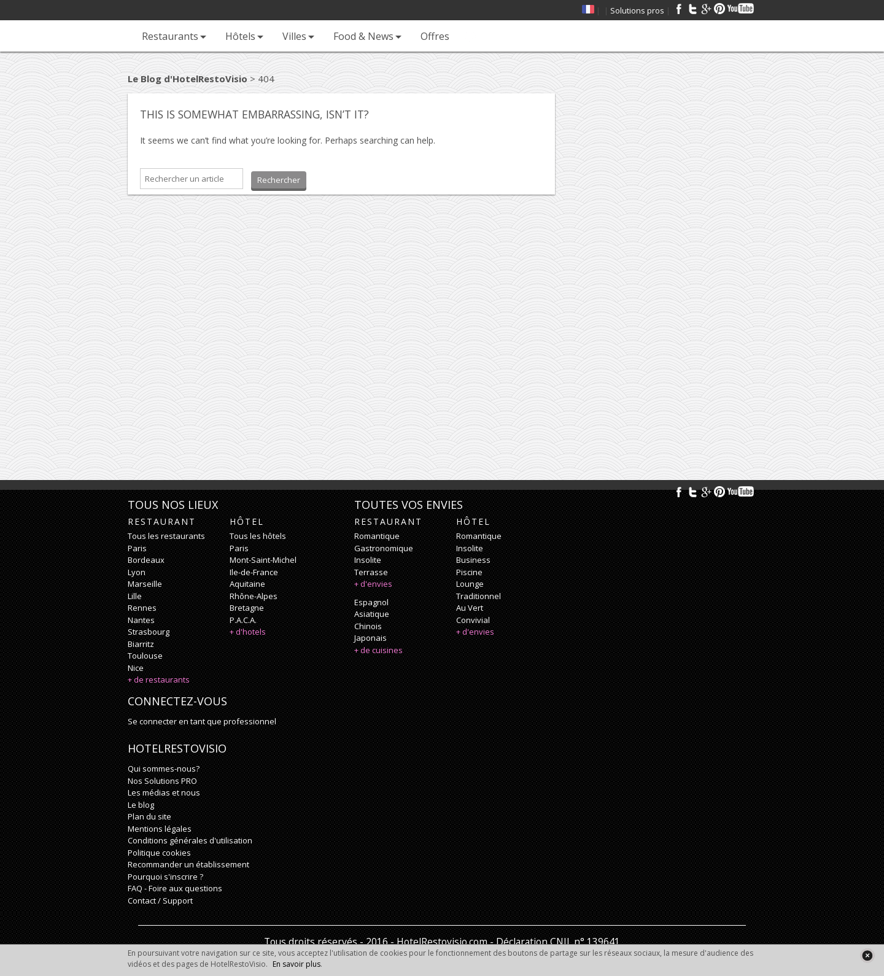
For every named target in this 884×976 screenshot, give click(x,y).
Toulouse (145, 655)
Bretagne (247, 607)
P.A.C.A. (243, 619)
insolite (367, 559)
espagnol (371, 602)
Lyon (136, 572)
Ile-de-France (254, 572)
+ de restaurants (159, 679)
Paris (137, 548)
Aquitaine (247, 583)
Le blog (141, 804)
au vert (469, 607)
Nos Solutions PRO (162, 780)
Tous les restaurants (166, 535)
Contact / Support (160, 900)
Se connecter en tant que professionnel (202, 721)
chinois (368, 626)
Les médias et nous (164, 792)
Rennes (142, 607)
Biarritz (141, 643)
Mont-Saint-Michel (263, 559)
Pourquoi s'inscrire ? (165, 876)
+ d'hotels (248, 631)
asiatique (371, 613)
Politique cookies (159, 852)
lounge (470, 583)
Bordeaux (146, 559)
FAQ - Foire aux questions (175, 888)
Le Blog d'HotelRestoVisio (187, 78)
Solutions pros (637, 10)
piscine (469, 572)
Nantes (141, 619)
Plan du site (149, 816)
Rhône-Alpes (253, 596)
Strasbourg (148, 631)
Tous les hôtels (258, 535)
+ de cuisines (378, 650)
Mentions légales (160, 828)
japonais (370, 637)
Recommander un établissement (188, 864)
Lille (135, 596)
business (473, 559)
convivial (473, 619)
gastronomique (383, 548)
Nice (136, 667)
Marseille (145, 583)
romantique (377, 535)
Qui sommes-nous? (164, 768)
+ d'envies (373, 583)
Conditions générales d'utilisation (190, 840)
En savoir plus (296, 964)
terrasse (371, 572)
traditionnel (478, 596)
